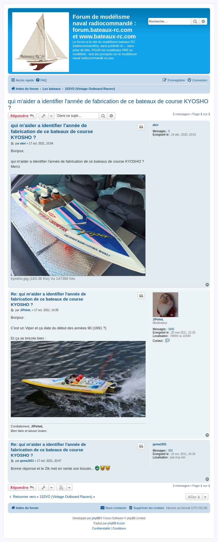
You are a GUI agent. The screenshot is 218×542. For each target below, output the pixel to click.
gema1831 (159, 444)
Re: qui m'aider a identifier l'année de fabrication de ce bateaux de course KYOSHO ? (48, 299)
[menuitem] (41, 80)
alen (155, 125)
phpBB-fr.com (116, 523)
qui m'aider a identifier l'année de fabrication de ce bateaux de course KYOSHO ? (108, 104)
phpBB (96, 518)
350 (170, 450)
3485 (171, 329)
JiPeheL (158, 319)
